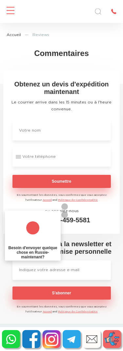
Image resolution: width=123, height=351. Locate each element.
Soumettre (61, 181)
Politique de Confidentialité (78, 200)
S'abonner (61, 293)
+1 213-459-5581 (65, 220)
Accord (47, 200)
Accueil (14, 35)
